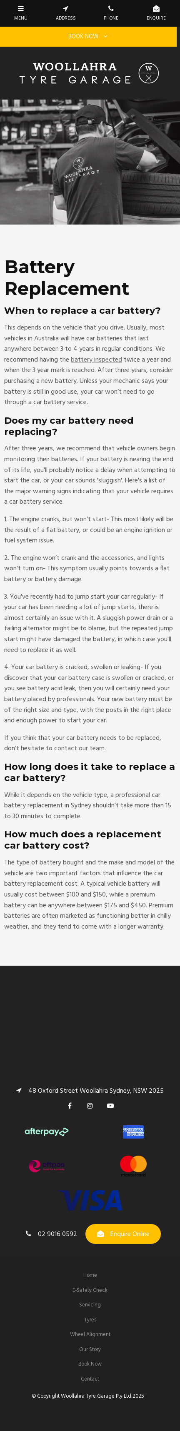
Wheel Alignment (90, 1334)
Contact (90, 1379)
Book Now (90, 1364)
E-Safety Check (90, 1290)
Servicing (90, 1305)
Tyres (90, 1320)
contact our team (79, 748)
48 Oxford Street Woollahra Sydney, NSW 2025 (96, 1091)
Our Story (90, 1349)
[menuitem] (90, 1275)
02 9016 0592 (57, 1234)
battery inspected (96, 360)
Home (90, 1275)
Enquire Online (130, 1234)
